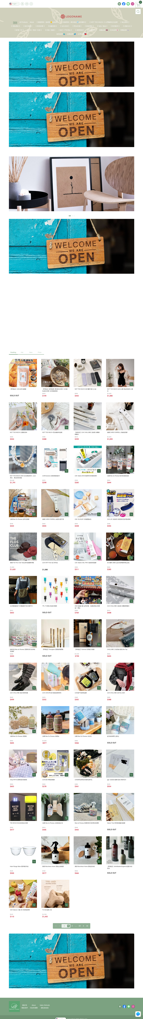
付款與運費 (34, 1008)
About (34, 1005)
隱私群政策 (45, 1008)
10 (80, 926)
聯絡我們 (25, 1008)
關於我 (24, 1005)
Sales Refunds (45, 1005)
